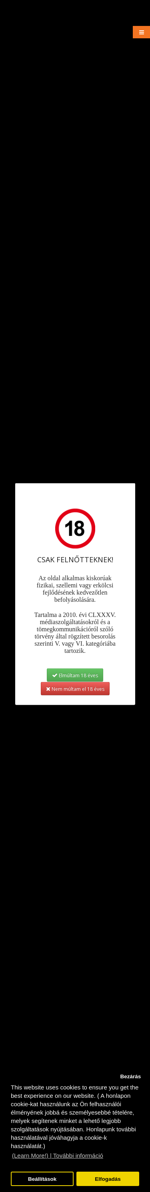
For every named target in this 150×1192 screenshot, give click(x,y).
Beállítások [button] (42, 1179)
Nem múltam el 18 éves (75, 688)
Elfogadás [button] (108, 1179)
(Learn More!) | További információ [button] (57, 1155)
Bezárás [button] (130, 1076)
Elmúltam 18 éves (75, 675)
